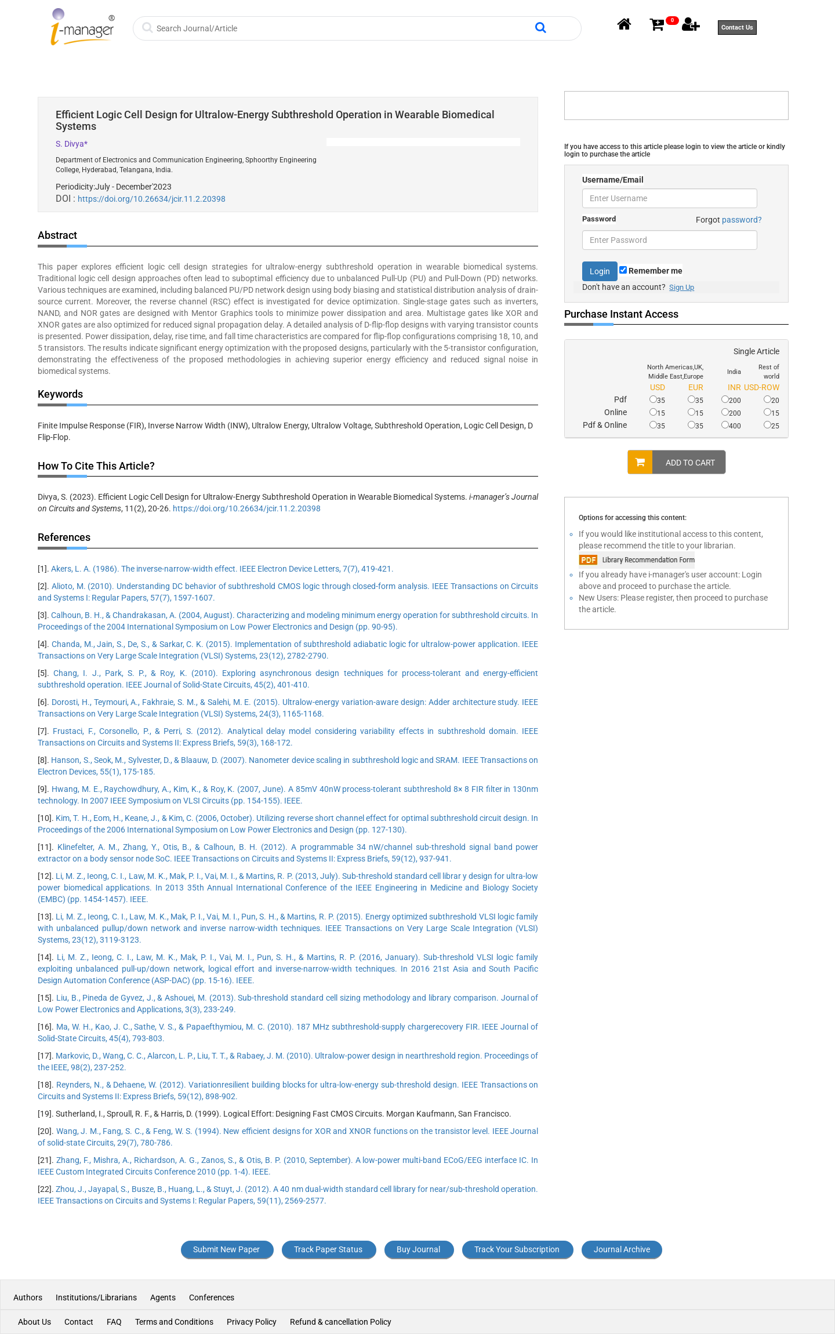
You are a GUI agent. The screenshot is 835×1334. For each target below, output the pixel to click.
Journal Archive (622, 1249)
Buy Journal (418, 1249)
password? (742, 219)
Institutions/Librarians (96, 1297)
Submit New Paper (226, 1249)
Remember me (650, 270)
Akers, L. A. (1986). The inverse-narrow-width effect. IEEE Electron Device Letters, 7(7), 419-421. (222, 568)
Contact (78, 1321)
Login (600, 271)
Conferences (211, 1297)
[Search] (344, 28)
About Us (34, 1321)
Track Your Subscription (517, 1249)
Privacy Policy (252, 1321)
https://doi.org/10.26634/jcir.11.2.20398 (152, 198)
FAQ (114, 1321)
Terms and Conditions (174, 1321)
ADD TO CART (671, 462)
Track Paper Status (328, 1249)
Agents (163, 1297)
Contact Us (737, 27)
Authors (28, 1297)
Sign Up (681, 287)
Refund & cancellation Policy (340, 1321)
